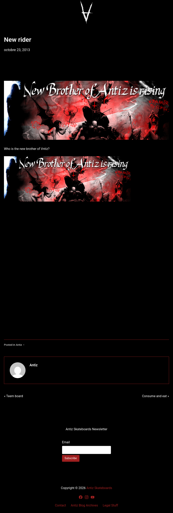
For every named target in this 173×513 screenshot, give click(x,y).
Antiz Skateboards (99, 488)
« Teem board (13, 396)
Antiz (19, 344)
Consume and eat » (155, 396)
